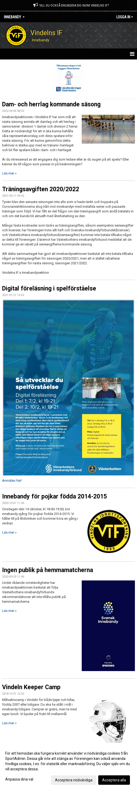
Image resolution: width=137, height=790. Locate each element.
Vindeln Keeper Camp (31, 687)
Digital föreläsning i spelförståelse (49, 288)
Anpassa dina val (19, 779)
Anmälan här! (12, 480)
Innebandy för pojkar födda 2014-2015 (54, 496)
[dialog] (68, 766)
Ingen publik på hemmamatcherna (47, 570)
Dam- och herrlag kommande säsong (51, 104)
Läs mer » (9, 173)
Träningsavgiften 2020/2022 (40, 189)
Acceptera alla (114, 780)
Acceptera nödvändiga (73, 780)
